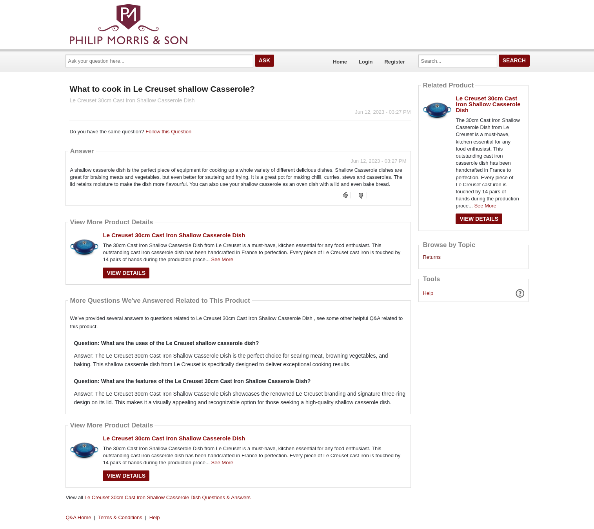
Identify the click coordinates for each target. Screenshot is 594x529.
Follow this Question (168, 132)
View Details (126, 273)
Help (428, 293)
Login (365, 62)
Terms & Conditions (120, 517)
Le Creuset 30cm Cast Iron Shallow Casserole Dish (174, 235)
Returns (432, 257)
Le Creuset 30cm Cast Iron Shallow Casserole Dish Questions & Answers (168, 497)
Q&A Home (78, 517)
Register (394, 62)
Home (340, 62)
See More (222, 259)
